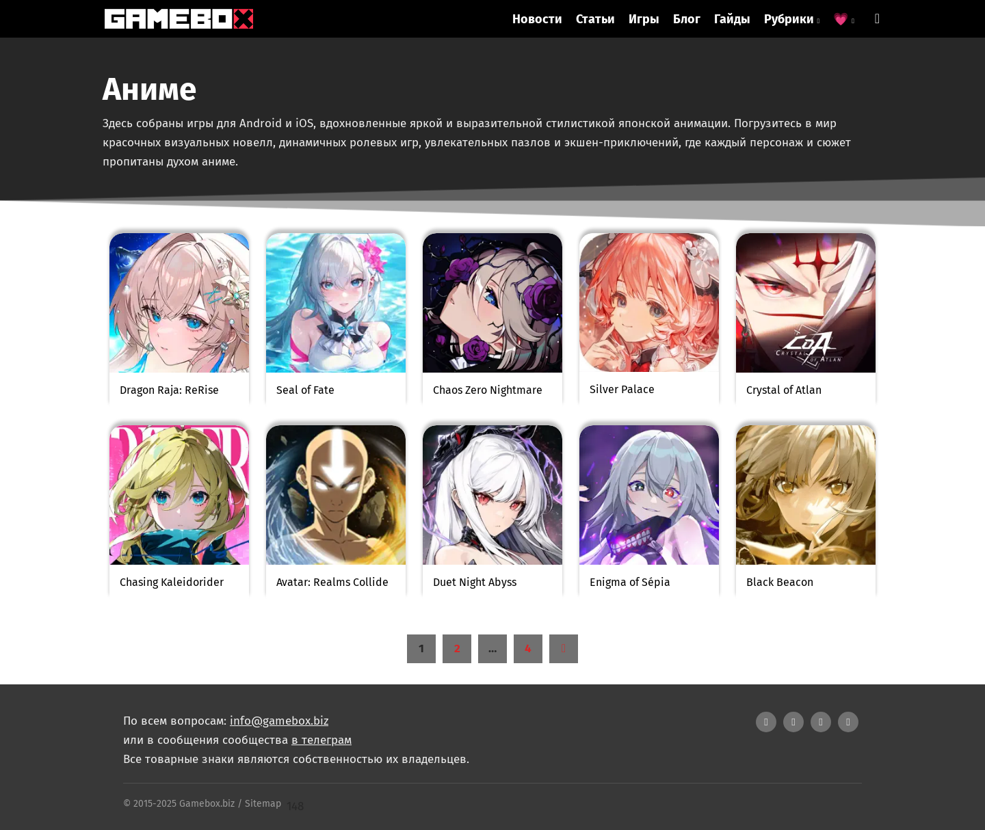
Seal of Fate (305, 390)
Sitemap (263, 803)
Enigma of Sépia (630, 582)
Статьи (595, 19)
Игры (644, 19)
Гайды (732, 19)
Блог (686, 19)
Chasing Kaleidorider (172, 582)
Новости (537, 19)
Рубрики (792, 19)
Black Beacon (779, 582)
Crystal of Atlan (784, 390)
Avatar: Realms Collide (332, 582)
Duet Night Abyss (474, 582)
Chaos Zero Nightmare (487, 390)
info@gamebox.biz (279, 721)
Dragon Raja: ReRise (169, 390)
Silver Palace (622, 389)
